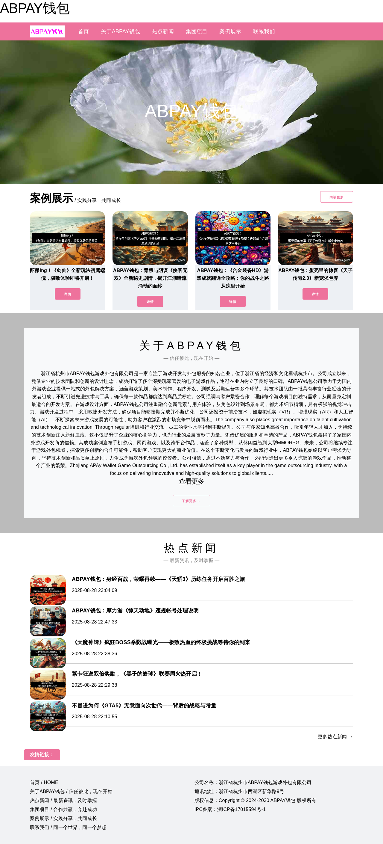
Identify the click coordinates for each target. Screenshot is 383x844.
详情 (67, 294)
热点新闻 (163, 31)
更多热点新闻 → (335, 736)
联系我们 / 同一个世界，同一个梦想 (68, 827)
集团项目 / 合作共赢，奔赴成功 (63, 809)
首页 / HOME (44, 782)
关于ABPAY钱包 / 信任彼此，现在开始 (71, 791)
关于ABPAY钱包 (120, 31)
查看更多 (191, 481)
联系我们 (264, 31)
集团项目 (197, 31)
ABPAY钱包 (34, 8)
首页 (83, 31)
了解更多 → (191, 501)
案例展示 (230, 31)
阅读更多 (336, 197)
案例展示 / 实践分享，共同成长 (63, 818)
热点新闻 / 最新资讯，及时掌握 (63, 800)
